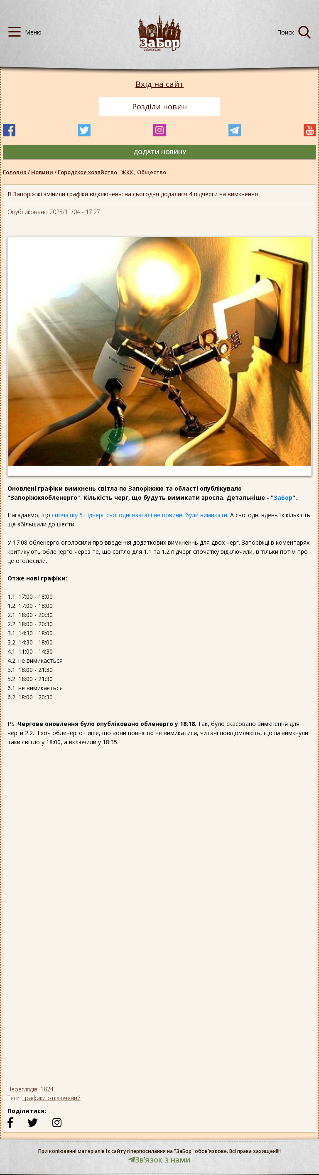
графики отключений (51, 1098)
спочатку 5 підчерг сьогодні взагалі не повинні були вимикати (139, 515)
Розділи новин (159, 106)
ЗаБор (283, 497)
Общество (151, 172)
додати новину (159, 152)
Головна (15, 172)
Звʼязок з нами (159, 1160)
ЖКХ (129, 172)
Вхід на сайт (159, 84)
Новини (42, 172)
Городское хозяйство (89, 172)
